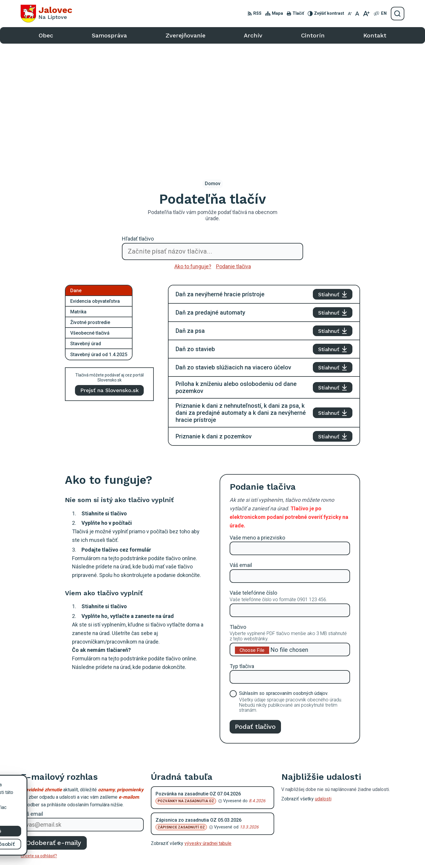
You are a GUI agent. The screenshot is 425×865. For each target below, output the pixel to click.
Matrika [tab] (78, 190)
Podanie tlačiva (233, 144)
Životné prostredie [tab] (90, 200)
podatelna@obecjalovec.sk (360, 822)
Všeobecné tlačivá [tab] (89, 211)
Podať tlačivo (255, 604)
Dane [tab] (75, 169)
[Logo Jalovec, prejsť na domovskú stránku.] (46, 13)
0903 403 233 (346, 816)
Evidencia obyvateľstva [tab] (95, 179)
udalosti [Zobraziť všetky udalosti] (323, 677)
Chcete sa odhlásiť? (39, 734)
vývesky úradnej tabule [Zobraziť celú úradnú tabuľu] (207, 721)
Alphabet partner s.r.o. (239, 849)
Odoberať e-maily (53, 721)
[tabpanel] (264, 243)
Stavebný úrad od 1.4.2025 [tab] (98, 233)
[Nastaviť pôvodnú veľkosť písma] (357, 13)
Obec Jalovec (315, 849)
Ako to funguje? (192, 144)
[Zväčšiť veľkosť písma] (366, 13)
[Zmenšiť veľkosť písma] (350, 13)
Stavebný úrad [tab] (85, 222)
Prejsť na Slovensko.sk (109, 268)
